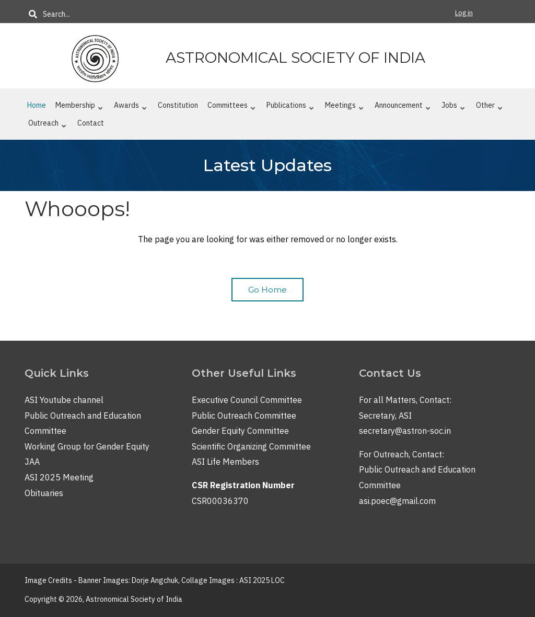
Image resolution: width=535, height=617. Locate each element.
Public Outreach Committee (244, 415)
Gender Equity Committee (240, 430)
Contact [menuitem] (90, 123)
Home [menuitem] (36, 105)
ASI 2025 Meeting (59, 477)
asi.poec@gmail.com (397, 501)
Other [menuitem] (489, 107)
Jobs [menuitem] (453, 107)
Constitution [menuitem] (178, 105)
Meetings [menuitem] (344, 107)
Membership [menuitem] (79, 107)
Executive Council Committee (247, 400)
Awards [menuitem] (130, 107)
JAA (32, 461)
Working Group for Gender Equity (87, 446)
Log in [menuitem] (464, 12)
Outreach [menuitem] (47, 125)
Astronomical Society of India (295, 57)
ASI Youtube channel (64, 400)
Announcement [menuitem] (403, 107)
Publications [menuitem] (290, 107)
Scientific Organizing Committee (251, 446)
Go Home (267, 290)
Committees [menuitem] (231, 107)
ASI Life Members (225, 461)
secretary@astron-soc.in (405, 430)
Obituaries (44, 493)
